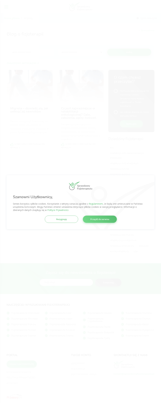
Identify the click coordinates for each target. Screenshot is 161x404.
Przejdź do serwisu (99, 219)
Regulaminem (96, 203)
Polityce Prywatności (57, 209)
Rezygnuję (61, 219)
